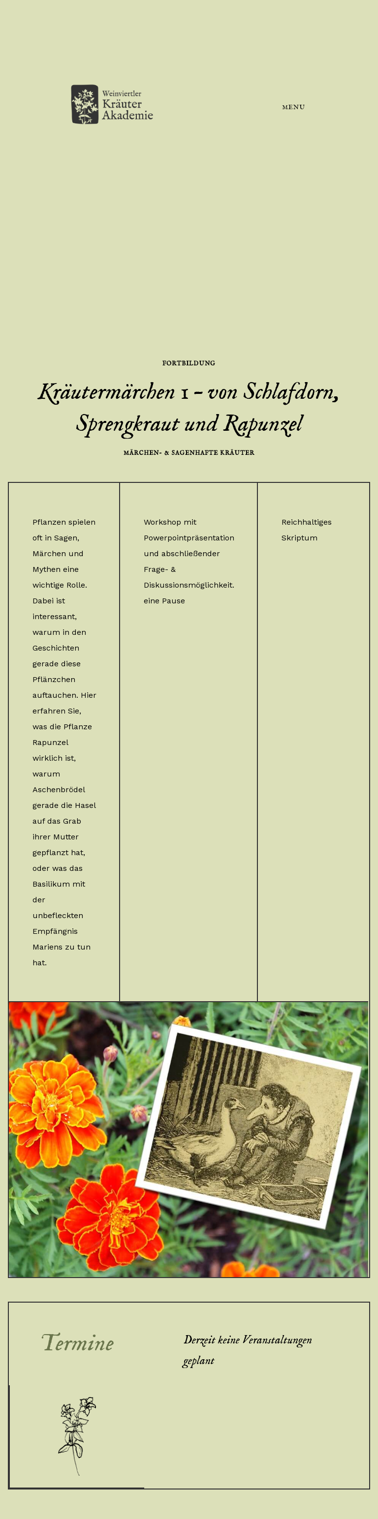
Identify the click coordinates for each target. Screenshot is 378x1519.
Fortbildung (189, 363)
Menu (293, 107)
